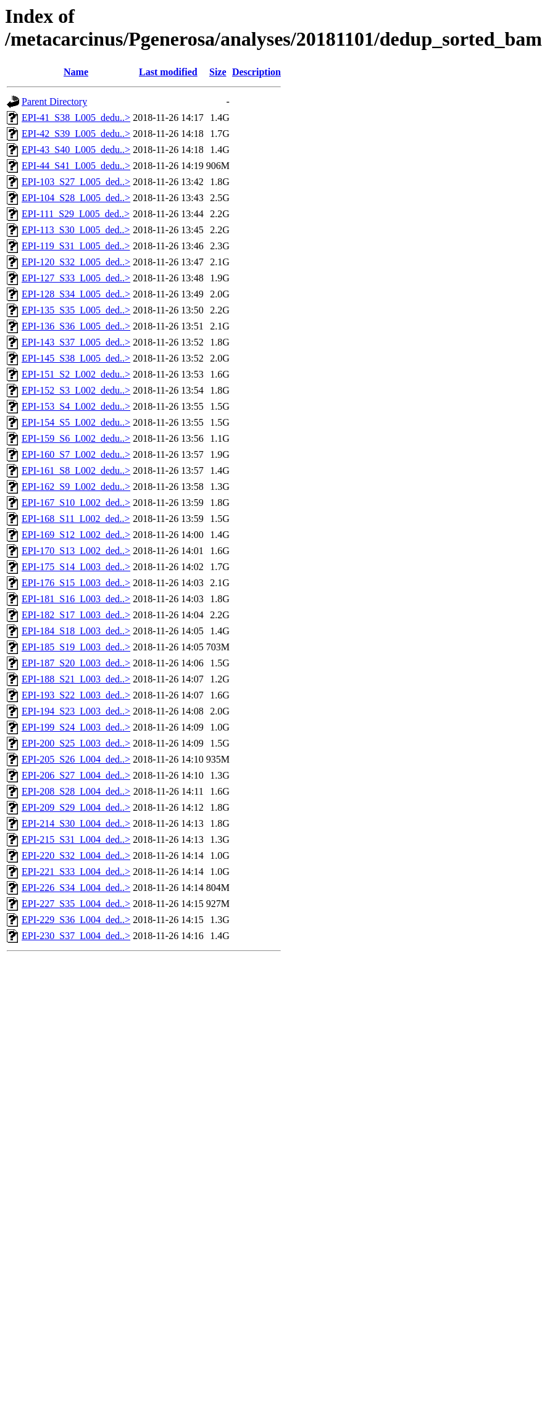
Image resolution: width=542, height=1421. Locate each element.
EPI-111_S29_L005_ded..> (76, 214)
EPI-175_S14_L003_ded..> (76, 566)
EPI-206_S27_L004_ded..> (76, 775)
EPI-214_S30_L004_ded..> (76, 823)
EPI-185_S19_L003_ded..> (76, 647)
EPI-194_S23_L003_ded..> (76, 711)
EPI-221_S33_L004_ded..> (76, 871)
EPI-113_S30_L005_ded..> (76, 230)
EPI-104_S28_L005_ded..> (76, 198)
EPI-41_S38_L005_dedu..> (76, 117)
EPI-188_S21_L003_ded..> (76, 679)
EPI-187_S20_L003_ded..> (76, 663)
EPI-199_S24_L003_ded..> (76, 727)
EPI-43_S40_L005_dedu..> (76, 149)
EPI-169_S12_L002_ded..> (76, 534)
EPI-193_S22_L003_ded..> (76, 695)
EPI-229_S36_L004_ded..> (76, 919)
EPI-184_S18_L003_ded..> (76, 631)
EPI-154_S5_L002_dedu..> (76, 422)
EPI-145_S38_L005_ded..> (76, 358)
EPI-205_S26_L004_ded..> (76, 759)
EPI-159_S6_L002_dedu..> (76, 438)
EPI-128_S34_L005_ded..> (76, 294)
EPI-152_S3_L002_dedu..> (76, 390)
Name (76, 72)
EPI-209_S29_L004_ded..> (76, 807)
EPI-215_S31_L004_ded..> (76, 839)
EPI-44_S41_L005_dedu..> (76, 165)
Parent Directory (54, 101)
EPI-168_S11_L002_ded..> (76, 518)
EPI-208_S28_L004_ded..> (76, 791)
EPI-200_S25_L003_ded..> (76, 743)
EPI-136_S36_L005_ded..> (76, 326)
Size (218, 72)
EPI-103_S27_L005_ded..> (76, 181)
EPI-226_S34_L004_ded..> (76, 887)
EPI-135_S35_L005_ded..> (76, 310)
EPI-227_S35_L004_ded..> (76, 903)
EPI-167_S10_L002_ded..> (76, 502)
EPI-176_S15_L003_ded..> (76, 583)
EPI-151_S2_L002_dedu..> (76, 374)
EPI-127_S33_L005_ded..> (76, 278)
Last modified (168, 72)
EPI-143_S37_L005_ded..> (76, 342)
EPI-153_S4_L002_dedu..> (76, 406)
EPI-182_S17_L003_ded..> (76, 615)
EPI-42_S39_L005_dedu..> (76, 133)
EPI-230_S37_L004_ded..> (76, 935)
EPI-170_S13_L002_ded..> (76, 550)
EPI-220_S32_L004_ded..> (76, 855)
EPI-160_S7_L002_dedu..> (76, 454)
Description (256, 72)
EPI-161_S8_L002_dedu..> (76, 470)
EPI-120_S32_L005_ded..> (76, 262)
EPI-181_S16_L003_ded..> (76, 599)
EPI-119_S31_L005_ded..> (76, 246)
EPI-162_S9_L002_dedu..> (76, 486)
